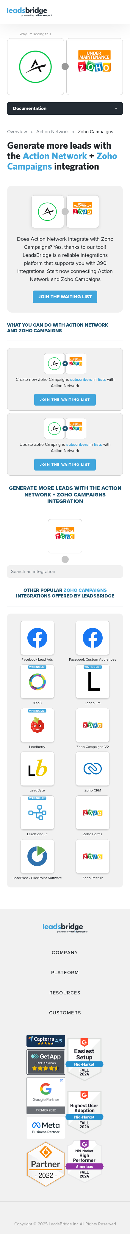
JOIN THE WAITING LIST (65, 296)
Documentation (29, 108)
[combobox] (65, 571)
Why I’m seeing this (35, 34)
